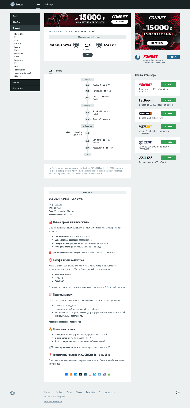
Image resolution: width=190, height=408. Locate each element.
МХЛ (16, 66)
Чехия (16, 56)
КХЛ (16, 37)
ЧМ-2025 (17, 43)
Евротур (17, 47)
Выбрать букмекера (116, 287)
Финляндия (18, 53)
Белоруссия (18, 60)
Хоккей (16, 28)
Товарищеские (19, 69)
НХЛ (16, 40)
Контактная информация (53, 401)
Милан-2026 (18, 33)
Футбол (16, 22)
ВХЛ (16, 63)
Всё (15, 16)
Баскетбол (18, 88)
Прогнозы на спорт (107, 392)
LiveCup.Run (112, 227)
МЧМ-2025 (18, 76)
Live (38, 4)
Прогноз (59, 70)
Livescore (48, 392)
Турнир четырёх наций (22, 73)
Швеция (17, 50)
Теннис (16, 82)
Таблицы (48, 4)
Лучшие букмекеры (145, 74)
